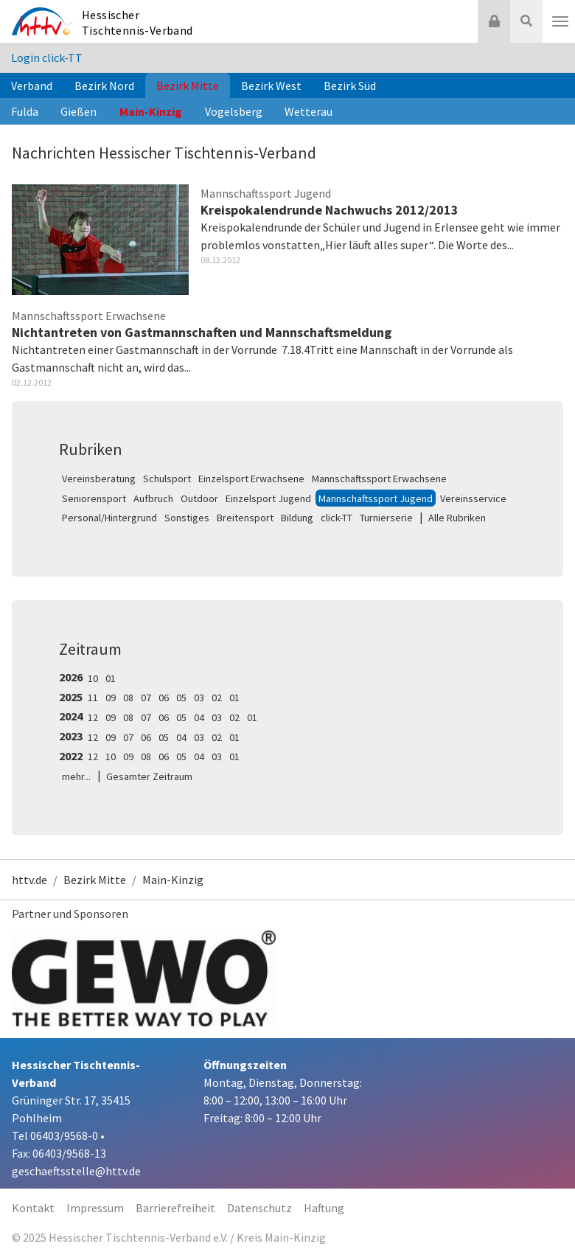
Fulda (24, 111)
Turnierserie (386, 517)
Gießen (78, 111)
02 (217, 697)
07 (146, 697)
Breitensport (245, 517)
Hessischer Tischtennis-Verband (137, 22)
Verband (31, 85)
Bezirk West (271, 85)
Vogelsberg (233, 111)
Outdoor (199, 498)
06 (163, 697)
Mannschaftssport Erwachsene (379, 478)
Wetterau (308, 111)
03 (199, 697)
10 (93, 678)
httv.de (29, 879)
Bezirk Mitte (187, 85)
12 (93, 717)
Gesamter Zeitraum (149, 776)
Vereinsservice (473, 498)
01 (110, 678)
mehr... (76, 776)
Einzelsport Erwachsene (251, 478)
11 (93, 697)
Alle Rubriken (457, 517)
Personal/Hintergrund (109, 517)
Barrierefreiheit (175, 1207)
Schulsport (167, 478)
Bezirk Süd (350, 85)
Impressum (95, 1207)
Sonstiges (186, 517)
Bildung (297, 517)
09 (110, 697)
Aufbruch (153, 498)
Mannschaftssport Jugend (375, 498)
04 (199, 717)
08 (128, 697)
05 (181, 697)
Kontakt (33, 1207)
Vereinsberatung (99, 478)
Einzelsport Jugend (268, 498)
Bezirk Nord (104, 85)
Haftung (324, 1207)
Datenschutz (259, 1207)
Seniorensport (94, 498)
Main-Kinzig (150, 111)
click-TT (336, 517)
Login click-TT (47, 57)
